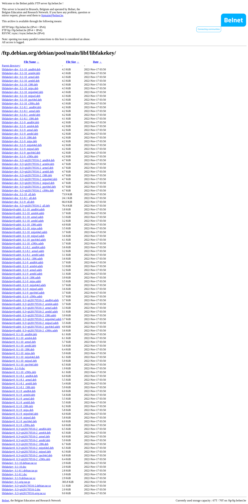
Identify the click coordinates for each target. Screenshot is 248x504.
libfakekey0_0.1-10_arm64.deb (19, 338)
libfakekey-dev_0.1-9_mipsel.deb (20, 148)
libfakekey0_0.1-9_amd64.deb (19, 391)
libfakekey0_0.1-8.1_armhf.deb (19, 383)
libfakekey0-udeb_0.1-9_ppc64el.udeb (23, 292)
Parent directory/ (11, 65)
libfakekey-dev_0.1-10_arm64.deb (21, 73)
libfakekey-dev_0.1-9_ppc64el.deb (21, 152)
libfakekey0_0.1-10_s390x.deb (19, 372)
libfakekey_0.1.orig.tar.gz (16, 481)
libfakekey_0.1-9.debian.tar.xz (18, 478)
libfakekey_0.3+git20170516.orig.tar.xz (24, 493)
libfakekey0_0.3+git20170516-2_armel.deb (26, 436)
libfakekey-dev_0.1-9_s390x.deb (20, 156)
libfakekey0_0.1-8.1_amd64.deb (20, 375)
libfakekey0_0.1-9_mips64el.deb (20, 413)
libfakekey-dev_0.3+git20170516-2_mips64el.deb (29, 179)
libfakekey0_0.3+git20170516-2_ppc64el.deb (27, 455)
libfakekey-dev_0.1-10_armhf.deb (21, 80)
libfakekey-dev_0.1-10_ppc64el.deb (22, 99)
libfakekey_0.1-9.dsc (13, 368)
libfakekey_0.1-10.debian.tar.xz (19, 463)
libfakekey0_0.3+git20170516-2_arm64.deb (26, 432)
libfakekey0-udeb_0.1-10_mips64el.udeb (24, 232)
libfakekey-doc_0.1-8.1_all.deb (19, 198)
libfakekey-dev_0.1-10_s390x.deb (21, 103)
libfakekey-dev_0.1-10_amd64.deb (21, 69)
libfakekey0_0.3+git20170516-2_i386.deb (25, 444)
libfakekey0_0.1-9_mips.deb (17, 410)
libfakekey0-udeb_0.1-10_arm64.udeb (23, 213)
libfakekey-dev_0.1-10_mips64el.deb (22, 92)
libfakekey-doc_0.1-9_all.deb (18, 201)
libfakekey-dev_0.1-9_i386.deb (19, 137)
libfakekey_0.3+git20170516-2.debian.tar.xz (26, 485)
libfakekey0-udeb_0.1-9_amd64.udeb (22, 262)
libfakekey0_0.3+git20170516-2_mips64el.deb (28, 447)
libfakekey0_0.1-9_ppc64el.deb (19, 421)
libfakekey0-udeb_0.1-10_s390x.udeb (23, 243)
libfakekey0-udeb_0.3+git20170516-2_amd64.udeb (30, 300)
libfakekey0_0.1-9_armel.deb (18, 398)
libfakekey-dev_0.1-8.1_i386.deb (20, 118)
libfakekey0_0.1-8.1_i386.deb (18, 387)
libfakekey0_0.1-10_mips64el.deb (21, 357)
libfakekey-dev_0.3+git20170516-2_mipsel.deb (28, 182)
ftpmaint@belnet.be (52, 15)
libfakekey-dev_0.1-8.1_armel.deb (21, 111)
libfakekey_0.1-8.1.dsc (14, 474)
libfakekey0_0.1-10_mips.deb (18, 353)
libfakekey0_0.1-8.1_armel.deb (19, 379)
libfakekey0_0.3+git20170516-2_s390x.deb (26, 459)
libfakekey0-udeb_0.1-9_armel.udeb (22, 270)
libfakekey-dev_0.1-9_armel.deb (20, 129)
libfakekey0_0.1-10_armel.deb (19, 341)
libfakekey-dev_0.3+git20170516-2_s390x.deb (28, 190)
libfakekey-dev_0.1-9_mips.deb (19, 141)
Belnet (5, 500)
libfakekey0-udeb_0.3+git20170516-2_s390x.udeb (30, 330)
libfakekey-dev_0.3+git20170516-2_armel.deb (27, 167)
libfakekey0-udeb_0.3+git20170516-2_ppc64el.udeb (31, 326)
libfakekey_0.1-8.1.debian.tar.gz (20, 470)
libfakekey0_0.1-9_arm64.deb (18, 394)
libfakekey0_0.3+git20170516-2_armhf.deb (26, 440)
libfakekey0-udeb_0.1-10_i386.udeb (22, 224)
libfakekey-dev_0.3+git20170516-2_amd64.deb (28, 160)
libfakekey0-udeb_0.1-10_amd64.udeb (23, 209)
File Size (71, 61)
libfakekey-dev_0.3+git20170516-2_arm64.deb (28, 164)
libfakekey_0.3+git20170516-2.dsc (21, 489)
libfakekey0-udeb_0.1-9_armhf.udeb (22, 273)
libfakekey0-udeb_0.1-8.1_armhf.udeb (23, 254)
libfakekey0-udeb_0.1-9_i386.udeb (21, 277)
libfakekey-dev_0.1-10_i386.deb (20, 84)
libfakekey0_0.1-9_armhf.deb (18, 402)
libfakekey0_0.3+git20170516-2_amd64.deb (26, 428)
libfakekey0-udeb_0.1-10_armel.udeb (22, 217)
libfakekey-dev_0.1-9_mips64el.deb (22, 145)
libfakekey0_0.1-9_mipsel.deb (18, 417)
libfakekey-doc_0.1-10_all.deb (19, 194)
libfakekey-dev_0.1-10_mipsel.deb (21, 95)
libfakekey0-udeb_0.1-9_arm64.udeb (22, 266)
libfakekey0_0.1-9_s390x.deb (18, 425)
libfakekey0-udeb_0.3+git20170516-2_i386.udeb (29, 315)
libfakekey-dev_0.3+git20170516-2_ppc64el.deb (29, 186)
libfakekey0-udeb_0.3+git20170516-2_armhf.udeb (30, 311)
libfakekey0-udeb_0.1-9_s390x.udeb (22, 296)
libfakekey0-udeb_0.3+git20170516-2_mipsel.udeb (30, 322)
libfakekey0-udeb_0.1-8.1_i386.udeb (22, 258)
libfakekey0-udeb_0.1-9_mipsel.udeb (22, 288)
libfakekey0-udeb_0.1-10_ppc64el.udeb (24, 239)
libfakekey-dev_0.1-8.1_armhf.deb (21, 114)
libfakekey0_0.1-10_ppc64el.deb (20, 364)
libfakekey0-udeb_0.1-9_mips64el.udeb (24, 285)
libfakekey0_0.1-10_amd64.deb (19, 334)
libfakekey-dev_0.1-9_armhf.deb (20, 133)
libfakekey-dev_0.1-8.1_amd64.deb (21, 107)
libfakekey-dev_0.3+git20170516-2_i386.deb (27, 175)
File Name (30, 61)
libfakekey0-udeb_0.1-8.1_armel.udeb (23, 251)
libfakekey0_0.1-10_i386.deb (18, 349)
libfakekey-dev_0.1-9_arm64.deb (20, 126)
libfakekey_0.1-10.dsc (14, 466)
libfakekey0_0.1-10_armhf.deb (19, 345)
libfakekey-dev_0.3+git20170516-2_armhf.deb (28, 171)
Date (96, 61)
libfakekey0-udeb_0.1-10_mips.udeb (22, 228)
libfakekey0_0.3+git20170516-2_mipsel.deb (26, 451)
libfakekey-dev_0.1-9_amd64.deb (20, 122)
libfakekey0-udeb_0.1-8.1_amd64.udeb (23, 247)
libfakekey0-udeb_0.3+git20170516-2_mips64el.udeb (31, 319)
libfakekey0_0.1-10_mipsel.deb (19, 360)
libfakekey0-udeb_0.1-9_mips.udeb (21, 281)
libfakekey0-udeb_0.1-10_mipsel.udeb (23, 235)
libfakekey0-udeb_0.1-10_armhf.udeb (23, 220)
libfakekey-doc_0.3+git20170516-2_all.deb (26, 205)
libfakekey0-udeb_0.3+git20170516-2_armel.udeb (30, 307)
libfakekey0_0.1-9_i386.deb (17, 406)
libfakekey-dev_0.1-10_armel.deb (20, 77)
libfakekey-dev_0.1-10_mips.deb (20, 88)
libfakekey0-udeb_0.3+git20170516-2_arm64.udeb (30, 304)
